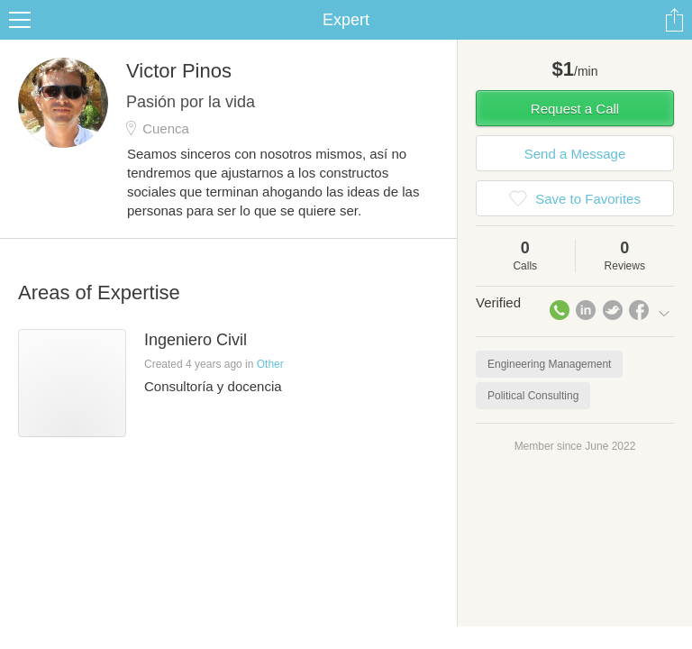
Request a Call (575, 130)
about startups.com (621, 11)
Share (674, 41)
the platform (96, 10)
